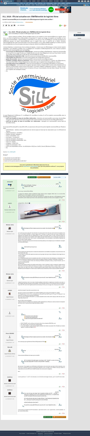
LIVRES (33, 5)
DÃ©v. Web (40, 3)
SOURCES (49, 5)
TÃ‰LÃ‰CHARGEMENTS (41, 5)
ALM (27, 3)
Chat (38, 1)
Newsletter (44, 1)
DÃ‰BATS (54, 5)
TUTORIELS (19, 5)
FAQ (30, 1)
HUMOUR (66, 5)
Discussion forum (79, 35)
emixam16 (10, 184)
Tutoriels (24, 1)
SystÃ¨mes (68, 3)
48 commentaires (29, 23)
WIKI (58, 5)
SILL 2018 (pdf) (11, 153)
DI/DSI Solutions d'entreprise (13, 3)
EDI (44, 3)
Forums (19, 1)
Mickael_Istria (10, 227)
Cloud (21, 3)
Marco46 (10, 350)
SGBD (55, 3)
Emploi (51, 1)
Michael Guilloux (19, 23)
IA (24, 3)
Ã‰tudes (56, 1)
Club (66, 1)
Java (35, 3)
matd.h (10, 206)
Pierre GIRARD (10, 336)
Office (59, 3)
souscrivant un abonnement (30, 167)
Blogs (33, 1)
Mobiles (63, 3)
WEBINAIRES (27, 5)
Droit (61, 1)
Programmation (50, 3)
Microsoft (31, 3)
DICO (61, 5)
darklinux (9, 379)
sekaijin (10, 293)
